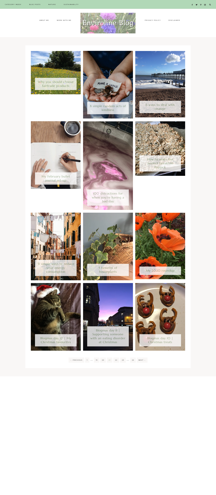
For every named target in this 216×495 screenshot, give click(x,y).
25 (133, 366)
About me (44, 26)
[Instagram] (205, 1)
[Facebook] (193, 1)
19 (97, 366)
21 (110, 366)
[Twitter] (197, 1)
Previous (76, 366)
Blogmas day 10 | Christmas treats (160, 346)
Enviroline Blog (108, 26)
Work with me (64, 26)
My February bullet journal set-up (55, 184)
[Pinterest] (201, 1)
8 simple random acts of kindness (108, 114)
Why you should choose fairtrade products (56, 90)
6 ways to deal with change (160, 113)
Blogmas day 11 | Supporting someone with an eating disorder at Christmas (107, 342)
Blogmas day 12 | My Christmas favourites (55, 346)
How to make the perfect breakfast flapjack (160, 169)
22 (116, 366)
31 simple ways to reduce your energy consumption (55, 274)
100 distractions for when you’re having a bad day (108, 203)
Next (142, 366)
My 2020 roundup (160, 277)
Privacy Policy (153, 26)
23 (123, 366)
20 (103, 366)
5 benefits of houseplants (108, 276)
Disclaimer (174, 26)
